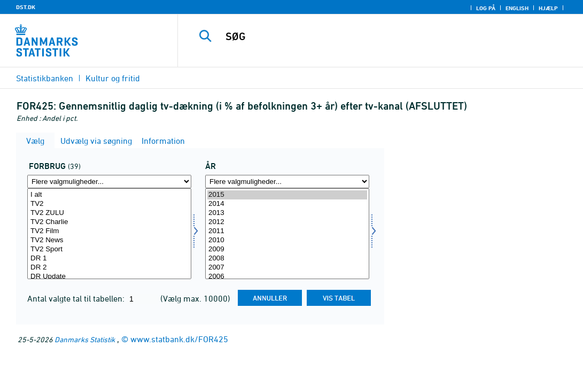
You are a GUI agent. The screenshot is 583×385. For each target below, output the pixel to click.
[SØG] (381, 36)
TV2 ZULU (109, 213)
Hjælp (548, 8)
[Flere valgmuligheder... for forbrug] (109, 181)
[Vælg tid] (287, 233)
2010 (287, 240)
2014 (287, 204)
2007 (287, 267)
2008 (287, 258)
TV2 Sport (109, 249)
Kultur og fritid (112, 78)
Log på (485, 8)
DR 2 (109, 267)
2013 (287, 213)
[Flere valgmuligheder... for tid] (287, 181)
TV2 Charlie (109, 222)
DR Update (109, 276)
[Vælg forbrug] (109, 233)
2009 (287, 249)
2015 (287, 194)
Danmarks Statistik (85, 339)
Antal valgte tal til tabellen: (77, 298)
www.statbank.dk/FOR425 (179, 339)
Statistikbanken (44, 78)
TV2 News (109, 240)
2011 (287, 231)
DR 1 (109, 258)
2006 (287, 276)
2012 (287, 222)
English (517, 8)
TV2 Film (109, 231)
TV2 (109, 204)
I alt (109, 194)
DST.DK (25, 7)
